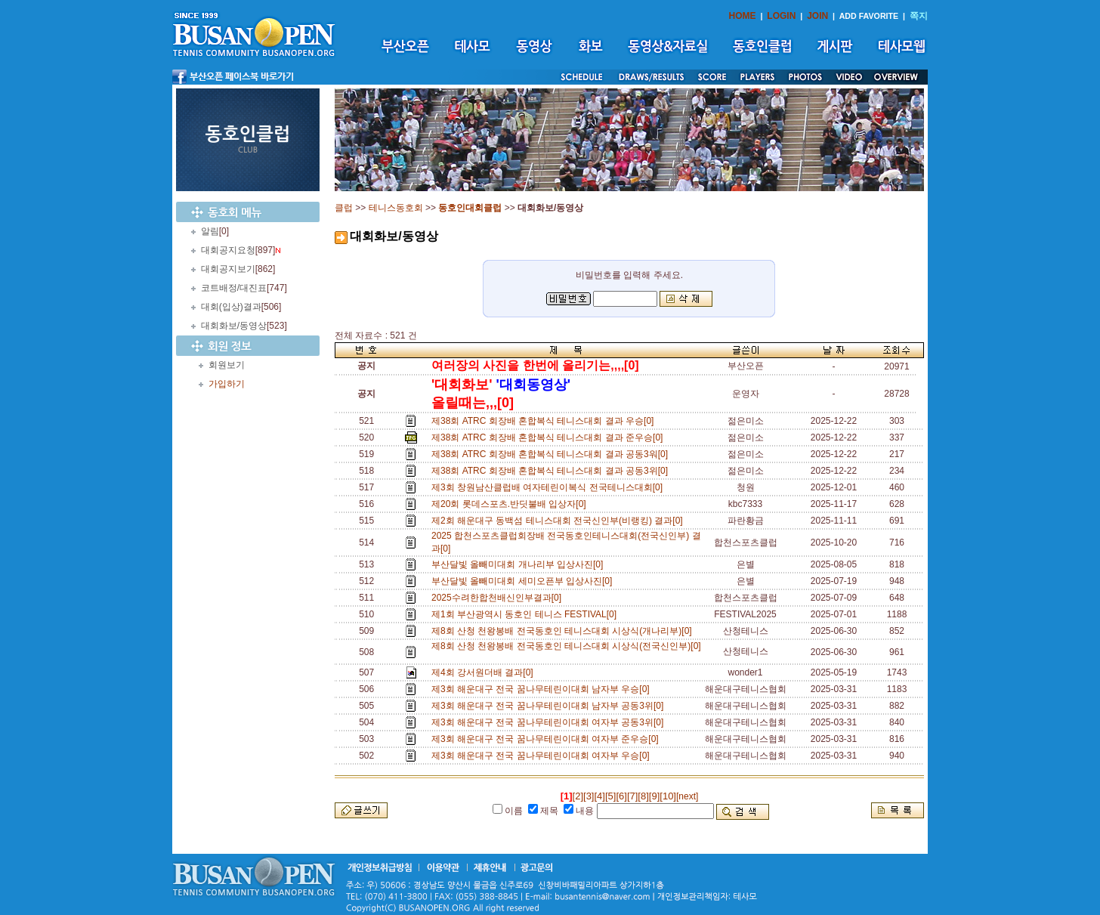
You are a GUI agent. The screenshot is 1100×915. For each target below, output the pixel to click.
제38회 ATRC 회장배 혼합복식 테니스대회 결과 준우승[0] (549, 437)
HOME (742, 16)
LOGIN (781, 16)
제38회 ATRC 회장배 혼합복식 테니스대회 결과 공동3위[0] (552, 470)
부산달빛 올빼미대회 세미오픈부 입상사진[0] (524, 581)
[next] (687, 796)
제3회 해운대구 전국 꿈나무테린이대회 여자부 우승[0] (542, 755)
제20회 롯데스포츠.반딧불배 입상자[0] (511, 504)
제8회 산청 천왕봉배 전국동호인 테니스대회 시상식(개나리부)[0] (564, 631)
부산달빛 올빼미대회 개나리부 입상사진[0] (519, 564)
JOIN (817, 16)
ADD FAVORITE (869, 15)
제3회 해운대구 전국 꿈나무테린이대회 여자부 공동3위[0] (550, 722)
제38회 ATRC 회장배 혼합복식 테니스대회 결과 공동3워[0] (552, 454)
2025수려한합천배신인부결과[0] (499, 597)
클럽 (344, 207)
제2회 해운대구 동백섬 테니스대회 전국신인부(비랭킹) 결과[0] (559, 520)
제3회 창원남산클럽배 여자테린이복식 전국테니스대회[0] (549, 487)
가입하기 (227, 384)
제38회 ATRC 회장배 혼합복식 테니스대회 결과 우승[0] (545, 421)
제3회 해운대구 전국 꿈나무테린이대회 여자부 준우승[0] (547, 739)
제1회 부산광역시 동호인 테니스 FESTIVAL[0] (526, 614)
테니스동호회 (396, 207)
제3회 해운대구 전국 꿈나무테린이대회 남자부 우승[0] (542, 689)
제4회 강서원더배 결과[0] (484, 672)
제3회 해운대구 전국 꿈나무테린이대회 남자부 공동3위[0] (550, 705)
